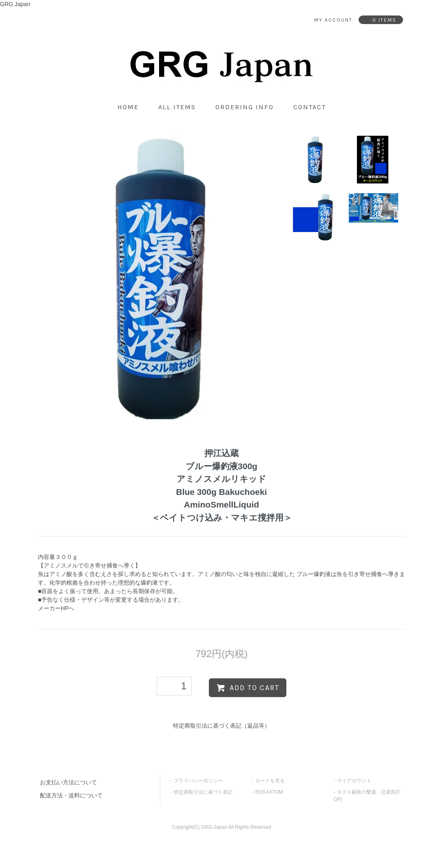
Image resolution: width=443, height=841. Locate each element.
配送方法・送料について (71, 795)
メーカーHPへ (56, 608)
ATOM (276, 792)
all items (177, 107)
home (128, 107)
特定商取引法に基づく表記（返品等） (221, 725)
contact (309, 107)
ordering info (244, 107)
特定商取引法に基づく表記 (203, 792)
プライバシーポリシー (198, 781)
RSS (260, 792)
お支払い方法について (68, 782)
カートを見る (270, 781)
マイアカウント (354, 781)
